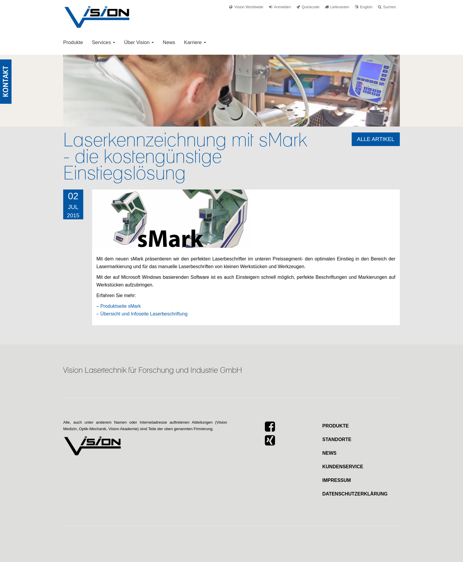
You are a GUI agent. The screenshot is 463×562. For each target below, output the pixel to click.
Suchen (389, 7)
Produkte (73, 42)
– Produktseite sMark (119, 306)
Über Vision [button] (139, 42)
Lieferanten (339, 7)
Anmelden (282, 7)
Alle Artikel (375, 139)
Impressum (336, 480)
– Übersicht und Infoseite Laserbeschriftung (142, 313)
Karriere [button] (195, 42)
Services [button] (103, 42)
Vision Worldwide (248, 7)
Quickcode (310, 7)
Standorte (336, 439)
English (366, 7)
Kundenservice (342, 466)
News (169, 42)
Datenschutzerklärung (355, 493)
